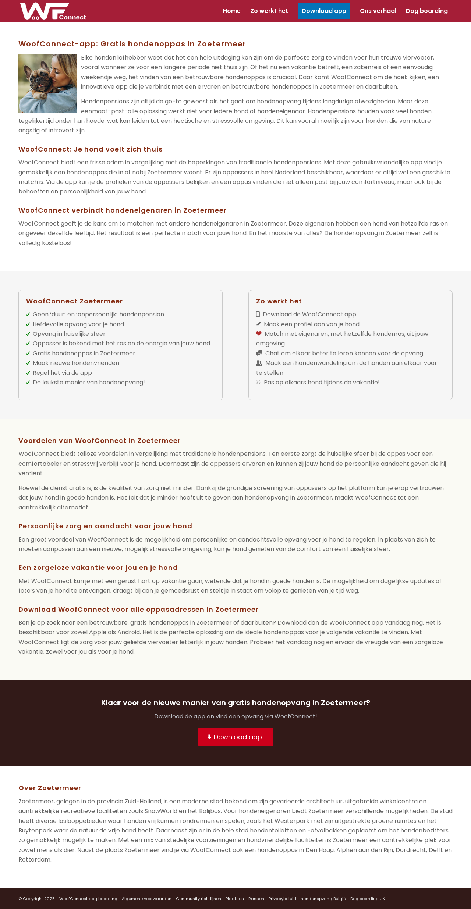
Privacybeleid (282, 899)
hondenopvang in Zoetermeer (288, 497)
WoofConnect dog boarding (88, 899)
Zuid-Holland (143, 801)
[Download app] (235, 737)
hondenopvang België (323, 899)
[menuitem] (231, 11)
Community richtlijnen (198, 899)
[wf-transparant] (55, 11)
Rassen (256, 899)
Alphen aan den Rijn (364, 850)
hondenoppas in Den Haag (295, 850)
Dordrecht (411, 850)
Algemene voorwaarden (146, 899)
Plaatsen (235, 899)
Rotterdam (34, 859)
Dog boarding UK (367, 899)
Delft (436, 850)
